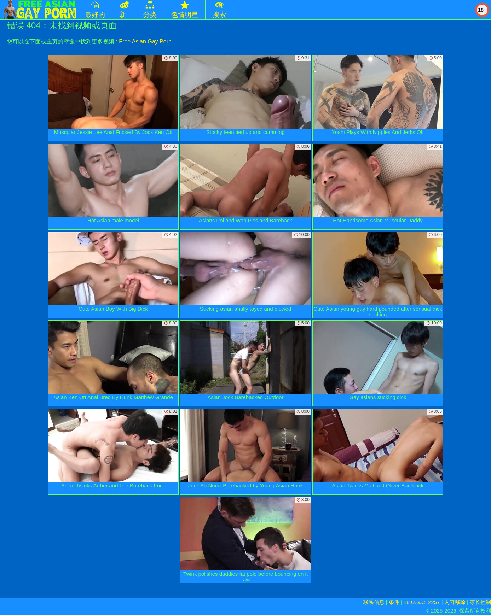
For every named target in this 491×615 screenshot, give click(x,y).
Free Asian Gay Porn (145, 42)
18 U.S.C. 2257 (422, 602)
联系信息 (374, 602)
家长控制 (480, 602)
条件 (394, 602)
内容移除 (455, 602)
